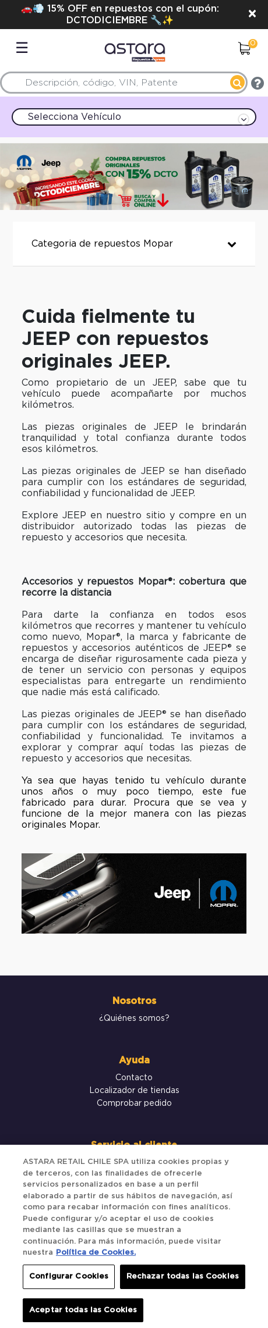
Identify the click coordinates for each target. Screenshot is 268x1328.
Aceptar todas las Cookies (83, 1315)
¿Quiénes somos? (134, 1018)
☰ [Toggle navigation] (22, 48)
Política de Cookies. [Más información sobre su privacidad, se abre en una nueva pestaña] (96, 1257)
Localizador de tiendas (134, 1091)
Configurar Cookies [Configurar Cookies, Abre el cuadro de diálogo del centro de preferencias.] (68, 1281)
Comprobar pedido (134, 1103)
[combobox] (124, 83)
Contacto (134, 1078)
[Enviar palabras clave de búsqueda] (237, 82)
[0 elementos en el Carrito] (244, 50)
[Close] (252, 14)
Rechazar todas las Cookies (182, 1281)
